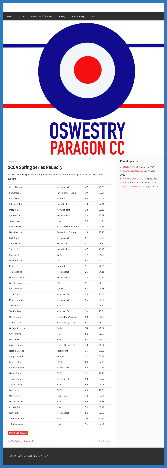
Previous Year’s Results (41, 16)
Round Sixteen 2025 (132, 178)
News (9, 16)
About (21, 16)
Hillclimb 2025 (130, 167)
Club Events (104, 441)
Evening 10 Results (18, 433)
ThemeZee (45, 456)
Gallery (62, 16)
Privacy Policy (78, 16)
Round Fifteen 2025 (132, 182)
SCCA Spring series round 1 (21, 441)
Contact (94, 16)
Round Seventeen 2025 (134, 170)
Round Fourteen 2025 (133, 186)
